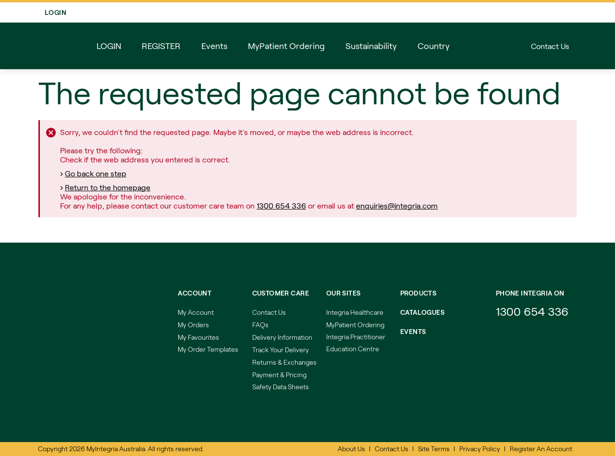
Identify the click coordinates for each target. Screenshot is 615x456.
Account (194, 293)
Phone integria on (530, 293)
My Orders (193, 324)
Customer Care (280, 293)
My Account (196, 312)
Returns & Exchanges (284, 362)
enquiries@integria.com (397, 206)
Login (558, 13)
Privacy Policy (479, 448)
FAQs (260, 324)
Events (413, 331)
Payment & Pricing (279, 374)
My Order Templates (208, 349)
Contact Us (550, 46)
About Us (351, 448)
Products (418, 293)
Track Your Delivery (280, 349)
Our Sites (343, 293)
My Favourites (198, 337)
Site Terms (434, 448)
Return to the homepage (107, 188)
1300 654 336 (281, 206)
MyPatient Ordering (355, 324)
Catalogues (422, 312)
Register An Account (541, 448)
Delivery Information (282, 337)
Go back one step (95, 174)
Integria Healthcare (354, 312)
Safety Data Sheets (280, 386)
